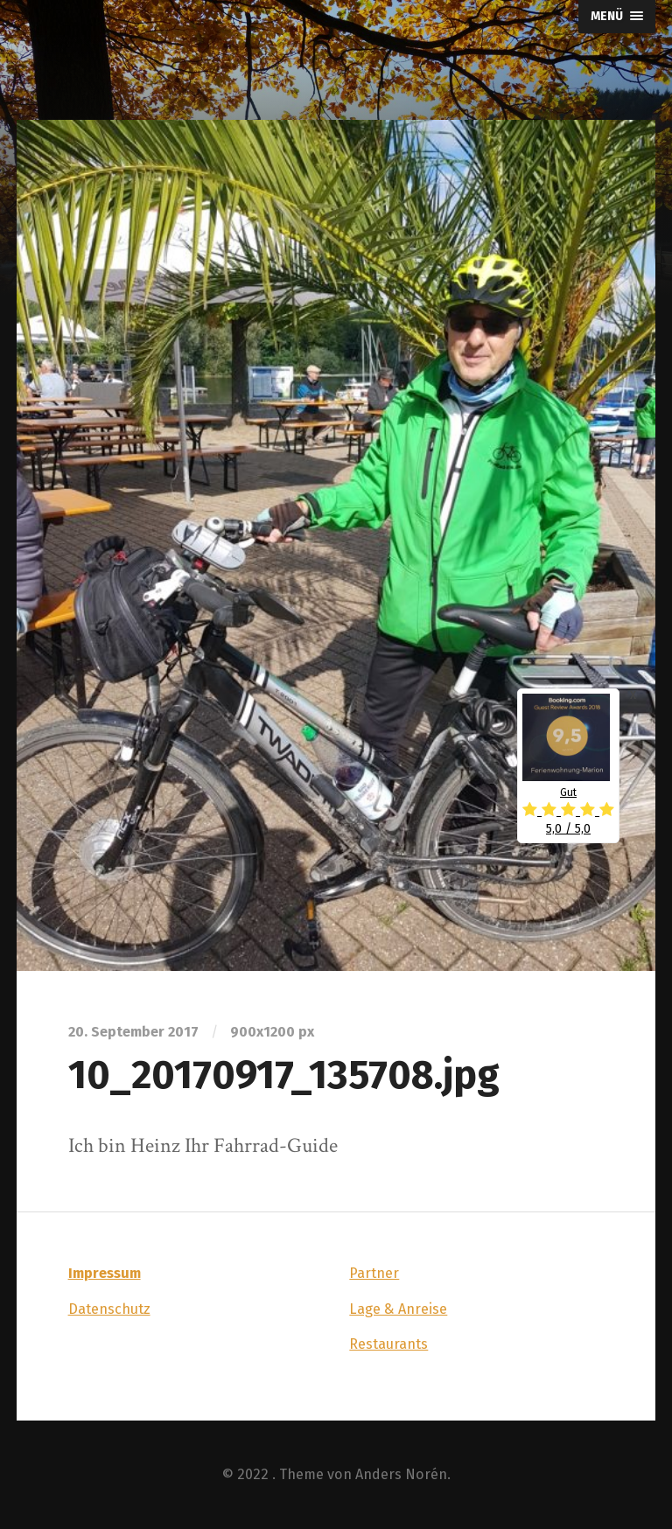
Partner (374, 1273)
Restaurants (388, 1344)
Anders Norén (401, 1474)
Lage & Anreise (398, 1309)
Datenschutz (109, 1309)
